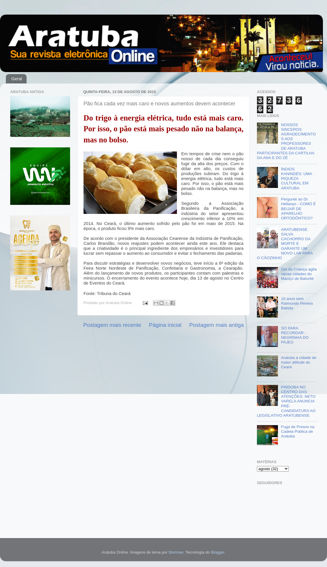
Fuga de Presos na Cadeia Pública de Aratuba (297, 431)
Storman (175, 552)
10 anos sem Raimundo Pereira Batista (297, 303)
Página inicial (165, 325)
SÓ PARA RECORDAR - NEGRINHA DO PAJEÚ (295, 335)
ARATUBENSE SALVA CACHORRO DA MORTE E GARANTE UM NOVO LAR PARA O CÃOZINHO (285, 243)
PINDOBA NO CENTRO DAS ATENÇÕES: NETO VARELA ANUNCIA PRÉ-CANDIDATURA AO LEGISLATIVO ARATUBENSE (286, 401)
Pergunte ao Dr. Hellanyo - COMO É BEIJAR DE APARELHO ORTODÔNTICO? (298, 208)
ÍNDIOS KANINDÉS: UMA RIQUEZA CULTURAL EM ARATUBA (296, 178)
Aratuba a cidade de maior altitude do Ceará (298, 362)
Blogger (217, 552)
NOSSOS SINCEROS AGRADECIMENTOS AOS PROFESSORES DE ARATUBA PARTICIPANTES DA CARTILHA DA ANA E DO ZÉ (286, 141)
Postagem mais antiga (216, 325)
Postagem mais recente (112, 325)
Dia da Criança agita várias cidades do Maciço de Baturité (298, 274)
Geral (16, 78)
